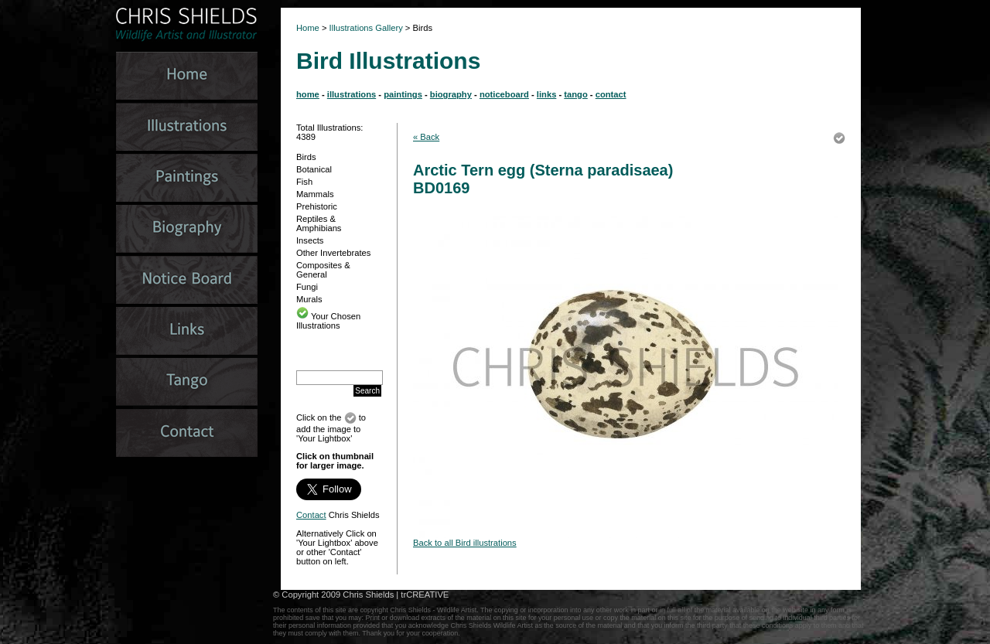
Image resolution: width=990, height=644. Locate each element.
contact (611, 94)
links (547, 94)
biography (451, 94)
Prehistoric (316, 206)
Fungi (307, 286)
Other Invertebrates (333, 252)
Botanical (314, 169)
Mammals (314, 194)
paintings (403, 94)
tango (575, 94)
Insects (309, 240)
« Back (426, 136)
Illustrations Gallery (365, 27)
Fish (304, 181)
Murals (309, 299)
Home (307, 27)
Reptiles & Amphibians (318, 223)
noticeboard (504, 94)
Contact (311, 515)
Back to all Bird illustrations (465, 542)
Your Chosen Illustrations (328, 321)
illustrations (351, 94)
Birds (306, 157)
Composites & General (323, 270)
